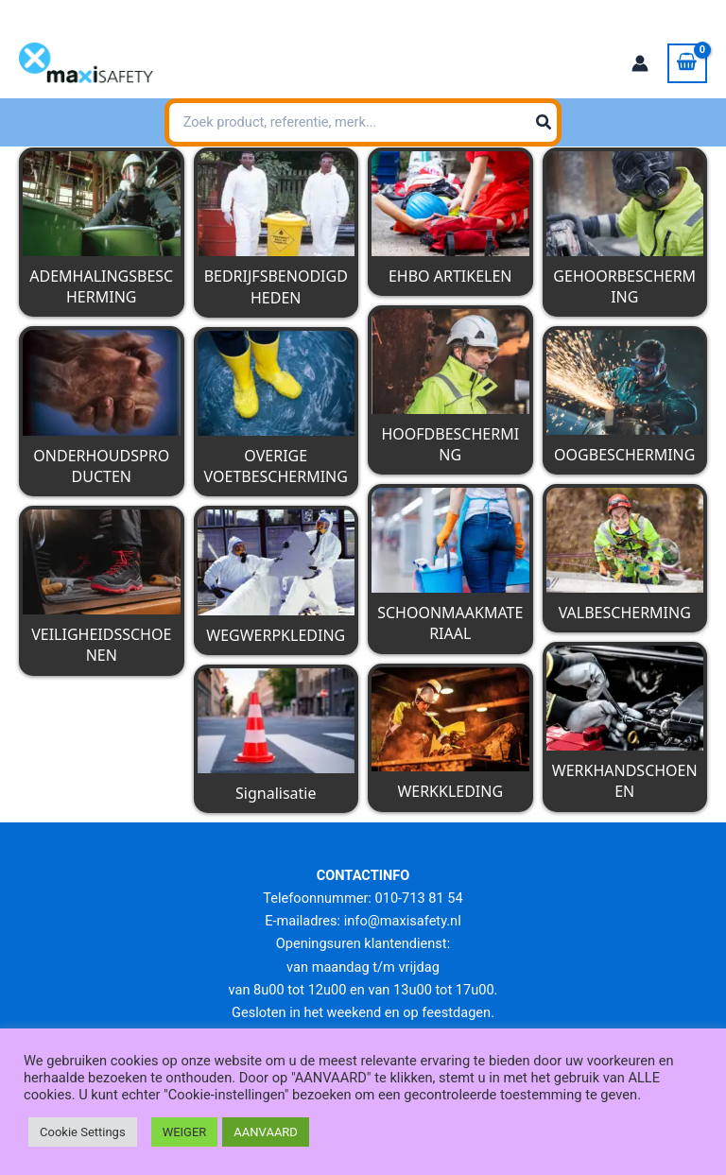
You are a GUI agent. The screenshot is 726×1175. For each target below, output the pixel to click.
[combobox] (363, 123)
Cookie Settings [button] (83, 1132)
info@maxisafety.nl (180, 14)
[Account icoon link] (639, 63)
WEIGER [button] (185, 1132)
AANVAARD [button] (265, 1132)
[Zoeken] (634, 123)
